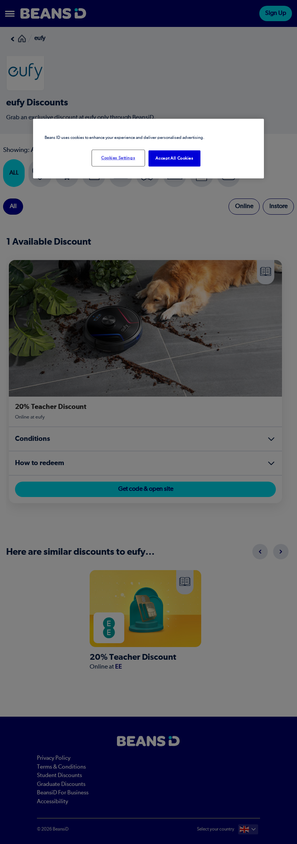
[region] (148, 148)
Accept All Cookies (174, 158)
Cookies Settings (118, 158)
